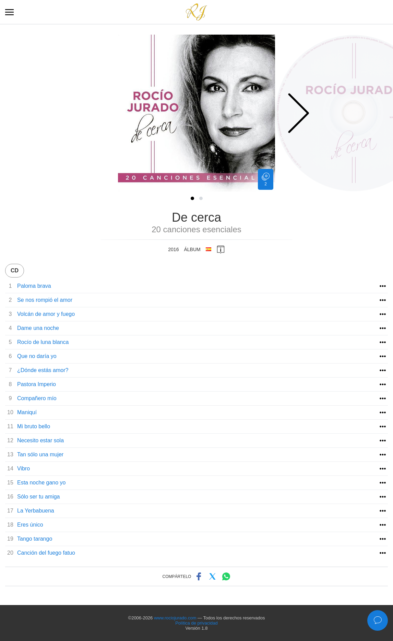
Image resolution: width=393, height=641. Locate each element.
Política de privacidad (196, 623)
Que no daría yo (37, 356)
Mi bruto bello (33, 426)
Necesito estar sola (40, 440)
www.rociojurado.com (175, 617)
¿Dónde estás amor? (42, 370)
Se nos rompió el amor (44, 300)
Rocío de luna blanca (43, 342)
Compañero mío (37, 398)
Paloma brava (34, 286)
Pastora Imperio (36, 384)
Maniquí (27, 412)
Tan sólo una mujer (40, 454)
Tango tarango (34, 539)
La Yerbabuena (35, 511)
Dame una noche (38, 328)
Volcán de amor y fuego (46, 314)
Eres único (30, 525)
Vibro (23, 468)
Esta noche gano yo (41, 482)
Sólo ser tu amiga (38, 497)
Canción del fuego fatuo (46, 553)
